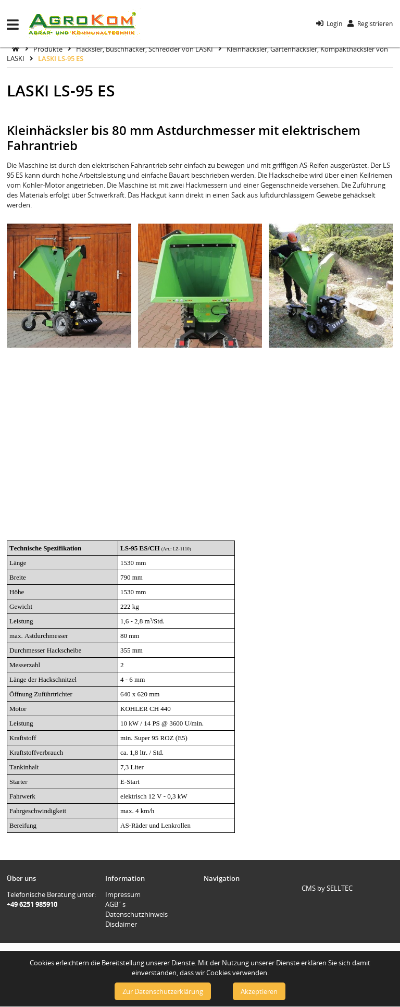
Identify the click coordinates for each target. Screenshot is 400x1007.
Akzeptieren (259, 991)
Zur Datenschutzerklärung (162, 991)
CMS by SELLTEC (327, 888)
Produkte (48, 48)
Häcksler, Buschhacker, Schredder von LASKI (145, 48)
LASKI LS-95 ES (60, 58)
